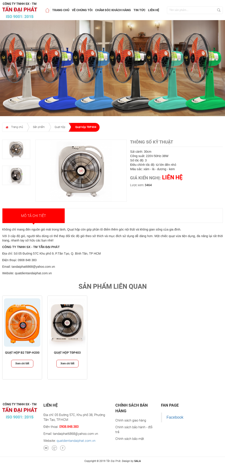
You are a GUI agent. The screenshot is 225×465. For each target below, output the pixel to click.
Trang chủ (60, 10)
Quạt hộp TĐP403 (67, 352)
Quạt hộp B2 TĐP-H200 (22, 352)
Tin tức (139, 10)
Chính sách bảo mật (129, 439)
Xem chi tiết (22, 363)
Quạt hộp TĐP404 (85, 127)
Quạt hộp (60, 127)
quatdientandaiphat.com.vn (76, 441)
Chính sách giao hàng (130, 420)
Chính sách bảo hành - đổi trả (133, 429)
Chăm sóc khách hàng (113, 10)
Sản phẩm (39, 127)
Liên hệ (153, 10)
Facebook (174, 417)
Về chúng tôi (82, 10)
